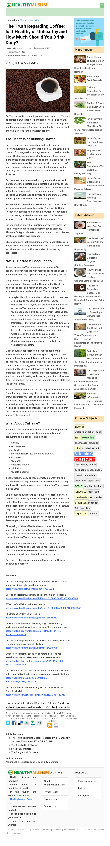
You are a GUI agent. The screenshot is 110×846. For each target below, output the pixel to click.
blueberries (82, 497)
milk (77, 448)
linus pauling (81, 464)
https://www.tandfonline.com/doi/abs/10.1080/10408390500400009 (42, 598)
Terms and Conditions (33, 55)
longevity (80, 491)
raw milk (79, 475)
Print (35, 63)
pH (83, 448)
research (93, 513)
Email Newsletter (87, 781)
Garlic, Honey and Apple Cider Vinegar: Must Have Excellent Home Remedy (89, 64)
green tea (81, 502)
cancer (85, 459)
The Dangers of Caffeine (24, 752)
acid (98, 448)
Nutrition (34, 20)
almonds (93, 442)
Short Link (63, 703)
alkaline (90, 448)
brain (78, 486)
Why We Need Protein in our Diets (94, 154)
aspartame (91, 475)
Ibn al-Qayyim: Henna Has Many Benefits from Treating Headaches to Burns (88, 126)
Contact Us (50, 806)
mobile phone (94, 469)
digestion (81, 513)
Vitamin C (84, 453)
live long (98, 486)
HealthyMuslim (20, 48)
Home (23, 20)
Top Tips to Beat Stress (24, 745)
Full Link (52, 703)
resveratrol (94, 491)
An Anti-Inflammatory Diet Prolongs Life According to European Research (89, 401)
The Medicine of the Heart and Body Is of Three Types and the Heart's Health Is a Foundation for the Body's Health (89, 335)
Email (25, 63)
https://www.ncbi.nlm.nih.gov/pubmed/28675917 (31, 617)
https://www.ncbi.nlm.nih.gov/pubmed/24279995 (31, 647)
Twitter (82, 788)
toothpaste (81, 442)
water (93, 464)
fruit (77, 437)
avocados (93, 502)
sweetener (80, 480)
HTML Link (40, 703)
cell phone (80, 469)
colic (98, 431)
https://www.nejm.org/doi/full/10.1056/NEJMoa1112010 (35, 694)
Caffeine (22, 52)
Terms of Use (51, 799)
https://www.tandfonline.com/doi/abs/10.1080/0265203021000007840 (43, 608)
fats (77, 508)
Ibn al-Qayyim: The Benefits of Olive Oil (95, 142)
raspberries (96, 497)
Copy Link (12, 63)
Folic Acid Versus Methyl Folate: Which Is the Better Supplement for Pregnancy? (89, 358)
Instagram (83, 795)
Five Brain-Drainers (21, 748)
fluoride (80, 426)
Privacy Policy (51, 791)
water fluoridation (84, 431)
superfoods (94, 480)
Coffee (15, 52)
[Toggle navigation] (12, 12)
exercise (88, 437)
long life (88, 486)
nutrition (85, 508)
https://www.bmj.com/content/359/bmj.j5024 (30, 588)
